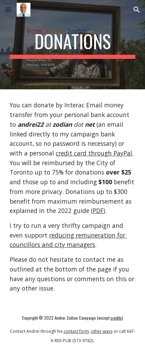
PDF (98, 210)
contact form (76, 331)
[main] (72, 45)
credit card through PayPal (94, 153)
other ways (101, 331)
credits (116, 318)
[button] (8, 9)
